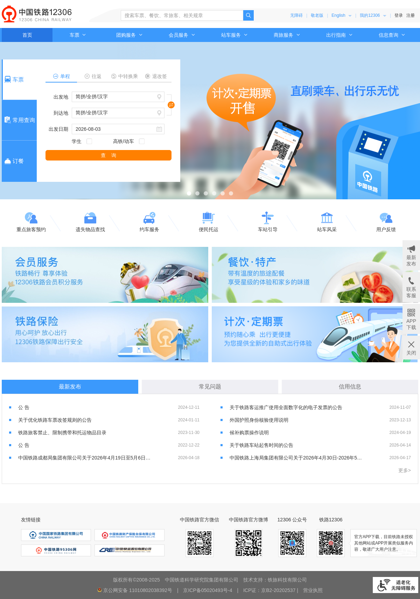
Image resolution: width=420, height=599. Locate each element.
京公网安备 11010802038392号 (137, 590)
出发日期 (58, 129)
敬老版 (317, 15)
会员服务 (182, 35)
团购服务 (129, 35)
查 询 (108, 155)
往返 (93, 76)
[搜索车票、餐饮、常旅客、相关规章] (182, 15)
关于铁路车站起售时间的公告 (261, 445)
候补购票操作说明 (249, 432)
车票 (78, 35)
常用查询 (19, 120)
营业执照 (313, 590)
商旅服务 (287, 35)
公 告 (23, 407)
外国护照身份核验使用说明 (259, 420)
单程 (61, 76)
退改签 (156, 76)
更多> (404, 470)
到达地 (61, 113)
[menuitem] (341, 15)
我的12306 (373, 15)
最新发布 (70, 387)
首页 (27, 35)
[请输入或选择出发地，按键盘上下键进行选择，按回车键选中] (118, 97)
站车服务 (234, 35)
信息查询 (392, 35)
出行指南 (339, 35)
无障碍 (296, 15)
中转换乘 (124, 76)
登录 (398, 15)
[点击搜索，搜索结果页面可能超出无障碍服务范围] (248, 15)
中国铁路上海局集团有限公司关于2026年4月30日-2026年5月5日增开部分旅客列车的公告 (296, 458)
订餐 (13, 161)
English (341, 15)
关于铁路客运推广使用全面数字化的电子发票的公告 (286, 407)
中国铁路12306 (37, 14)
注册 (410, 15)
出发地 (61, 97)
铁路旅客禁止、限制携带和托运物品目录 (62, 432)
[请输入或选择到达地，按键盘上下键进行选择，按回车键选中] (118, 113)
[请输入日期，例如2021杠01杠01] (118, 129)
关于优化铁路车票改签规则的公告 (55, 420)
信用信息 (350, 387)
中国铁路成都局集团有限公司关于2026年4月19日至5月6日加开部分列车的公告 (85, 458)
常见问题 (210, 387)
